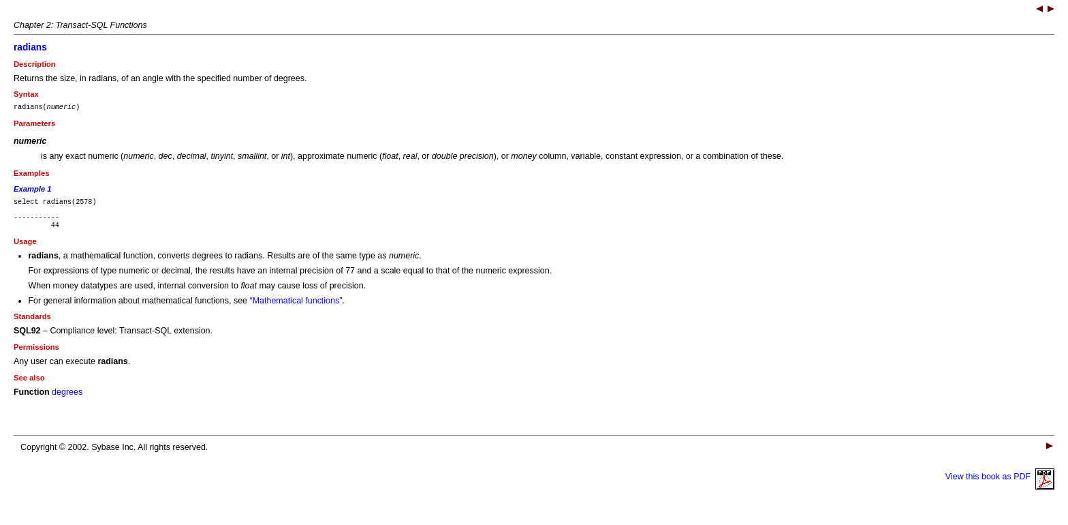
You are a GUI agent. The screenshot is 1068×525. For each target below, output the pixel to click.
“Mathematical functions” (296, 309)
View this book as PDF (999, 485)
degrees (67, 400)
